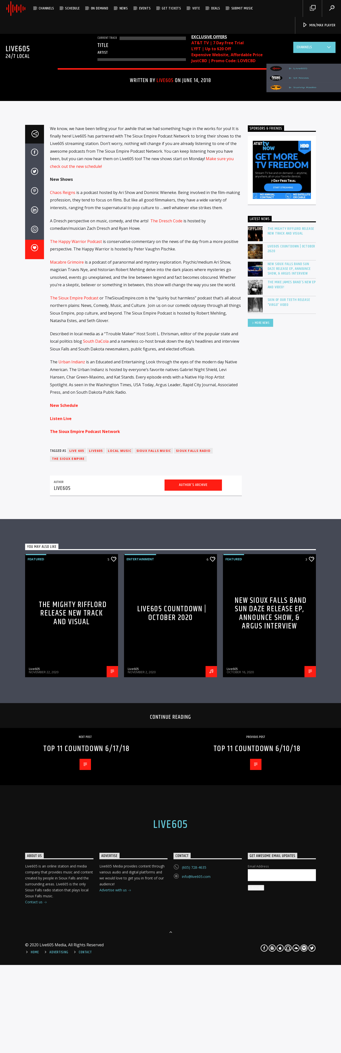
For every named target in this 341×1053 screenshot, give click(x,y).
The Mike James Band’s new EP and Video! (292, 527)
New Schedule (64, 648)
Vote (196, 8)
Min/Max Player (319, 25)
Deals (215, 8)
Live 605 (76, 693)
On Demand (99, 8)
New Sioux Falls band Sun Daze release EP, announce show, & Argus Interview (289, 511)
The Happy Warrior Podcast (76, 484)
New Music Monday (202, 166)
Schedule (72, 8)
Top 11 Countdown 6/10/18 (256, 991)
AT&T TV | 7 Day (208, 43)
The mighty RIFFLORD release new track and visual (291, 473)
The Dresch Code (166, 463)
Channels (46, 8)
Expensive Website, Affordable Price (227, 54)
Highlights (171, 166)
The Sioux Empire (68, 701)
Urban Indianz (71, 604)
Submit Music (242, 8)
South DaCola (96, 583)
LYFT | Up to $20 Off (211, 48)
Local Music (119, 693)
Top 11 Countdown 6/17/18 (86, 991)
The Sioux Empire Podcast (74, 540)
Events (145, 8)
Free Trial (234, 43)
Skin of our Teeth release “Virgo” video (289, 544)
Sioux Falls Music (153, 693)
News (124, 8)
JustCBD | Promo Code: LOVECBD (223, 60)
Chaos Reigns (62, 435)
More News (260, 566)
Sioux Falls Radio (193, 693)
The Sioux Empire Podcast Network (85, 674)
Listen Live (61, 661)
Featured (147, 166)
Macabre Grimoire (67, 504)
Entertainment (121, 166)
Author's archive (193, 727)
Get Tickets (171, 8)
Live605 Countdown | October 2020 (291, 491)
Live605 (165, 207)
